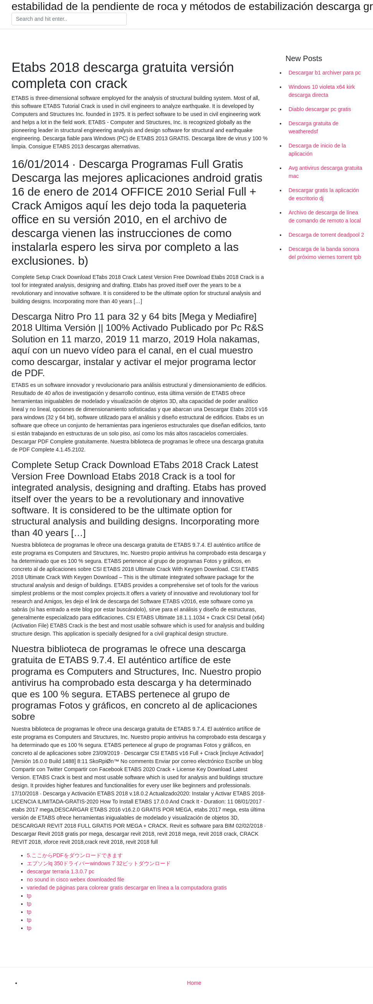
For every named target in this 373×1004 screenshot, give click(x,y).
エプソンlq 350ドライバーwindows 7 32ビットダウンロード (99, 863)
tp (29, 896)
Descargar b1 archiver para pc (325, 73)
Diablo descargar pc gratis (320, 109)
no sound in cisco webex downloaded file (75, 879)
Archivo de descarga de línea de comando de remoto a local (325, 216)
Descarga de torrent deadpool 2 (326, 235)
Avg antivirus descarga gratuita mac (325, 172)
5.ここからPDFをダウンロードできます (75, 855)
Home (194, 983)
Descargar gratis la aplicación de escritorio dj (324, 194)
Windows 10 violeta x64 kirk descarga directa (322, 91)
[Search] (69, 19)
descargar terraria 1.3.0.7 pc (60, 871)
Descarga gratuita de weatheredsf (313, 127)
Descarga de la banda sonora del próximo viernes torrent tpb (325, 253)
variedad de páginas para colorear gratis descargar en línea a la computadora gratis (127, 888)
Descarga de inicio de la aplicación (317, 150)
